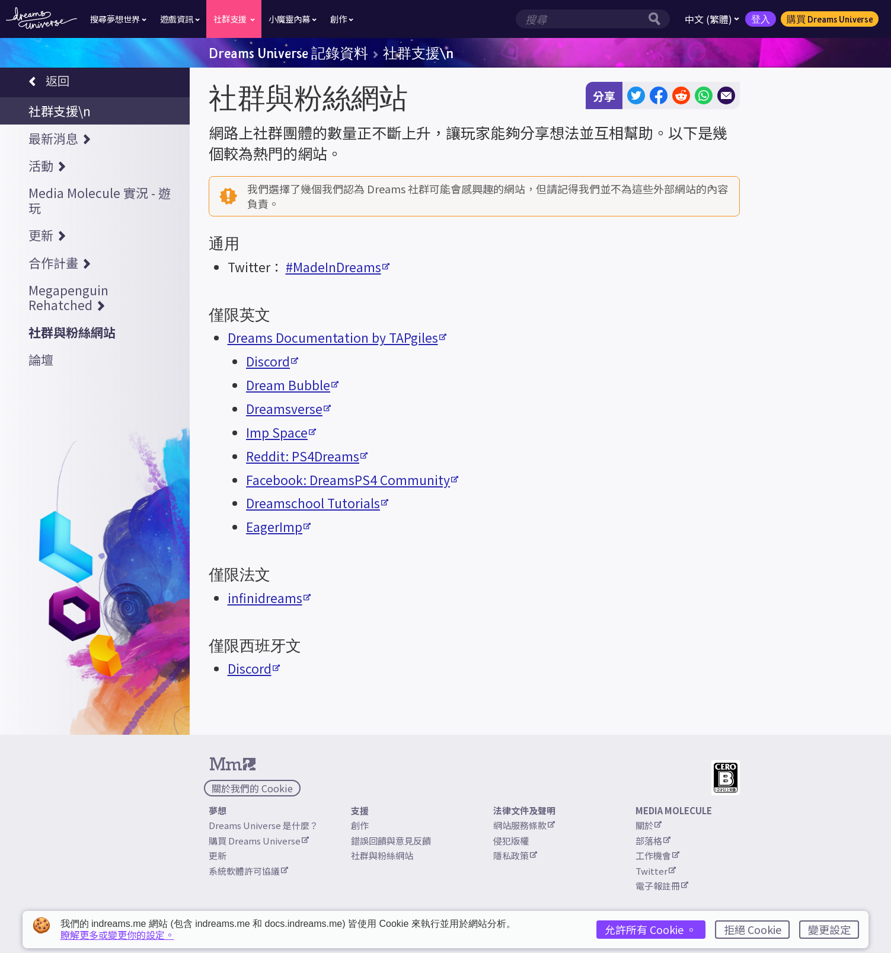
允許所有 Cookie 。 (651, 929)
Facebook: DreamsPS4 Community (352, 480)
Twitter (655, 871)
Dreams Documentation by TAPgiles (337, 337)
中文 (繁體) (712, 19)
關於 (648, 825)
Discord (272, 361)
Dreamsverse (288, 408)
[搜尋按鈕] (657, 18)
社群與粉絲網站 (382, 855)
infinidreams (269, 598)
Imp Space (281, 432)
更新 (217, 855)
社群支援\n (418, 53)
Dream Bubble (292, 385)
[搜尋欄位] (580, 18)
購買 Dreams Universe (830, 19)
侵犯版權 (511, 840)
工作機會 (657, 855)
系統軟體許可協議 (248, 871)
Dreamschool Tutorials (317, 503)
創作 (360, 825)
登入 (760, 19)
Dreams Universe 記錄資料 (288, 53)
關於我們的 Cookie (252, 788)
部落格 (652, 840)
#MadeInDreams (337, 267)
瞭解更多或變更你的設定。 (117, 934)
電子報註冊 (661, 885)
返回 (48, 82)
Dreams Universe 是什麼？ (263, 825)
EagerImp (278, 527)
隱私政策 (515, 855)
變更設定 (829, 929)
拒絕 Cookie (752, 929)
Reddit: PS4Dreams (307, 456)
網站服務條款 (524, 825)
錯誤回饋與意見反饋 (391, 840)
